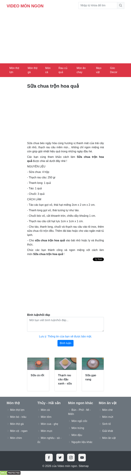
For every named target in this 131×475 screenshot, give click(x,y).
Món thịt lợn (14, 70)
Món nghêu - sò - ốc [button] (49, 440)
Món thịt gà (32, 70)
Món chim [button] (16, 437)
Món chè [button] (107, 409)
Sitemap (84, 466)
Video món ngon (25, 6)
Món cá (47, 70)
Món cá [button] (45, 409)
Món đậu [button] (76, 435)
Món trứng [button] (77, 428)
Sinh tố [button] (106, 423)
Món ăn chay (81, 70)
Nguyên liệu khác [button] (81, 442)
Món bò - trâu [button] (18, 416)
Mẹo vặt (98, 70)
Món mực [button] (46, 430)
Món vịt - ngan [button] (18, 430)
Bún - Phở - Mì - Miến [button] (79, 411)
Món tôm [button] (46, 416)
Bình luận (65, 343)
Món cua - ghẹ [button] (49, 423)
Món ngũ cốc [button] (79, 421)
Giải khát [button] (107, 430)
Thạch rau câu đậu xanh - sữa (65, 379)
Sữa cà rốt (37, 375)
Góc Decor (113, 70)
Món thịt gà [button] (17, 423)
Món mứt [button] (107, 416)
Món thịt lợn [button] (17, 409)
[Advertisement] (65, 38)
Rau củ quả (63, 70)
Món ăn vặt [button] (109, 437)
